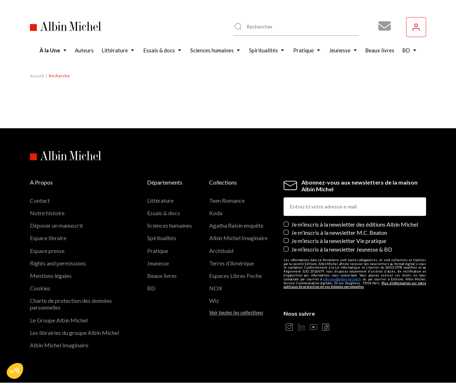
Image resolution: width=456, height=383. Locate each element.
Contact (40, 200)
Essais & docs (163, 212)
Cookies (40, 288)
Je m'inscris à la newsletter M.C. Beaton (339, 232)
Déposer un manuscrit (56, 225)
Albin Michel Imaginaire (59, 345)
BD (151, 288)
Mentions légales (51, 275)
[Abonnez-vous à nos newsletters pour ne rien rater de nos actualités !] (381, 26)
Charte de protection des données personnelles (71, 304)
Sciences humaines (169, 225)
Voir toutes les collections (236, 313)
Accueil (37, 75)
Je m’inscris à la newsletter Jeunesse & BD (341, 249)
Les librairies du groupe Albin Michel (74, 332)
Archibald (221, 250)
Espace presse (47, 250)
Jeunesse (158, 263)
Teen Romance (227, 200)
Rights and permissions (58, 263)
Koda (215, 212)
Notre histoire (47, 212)
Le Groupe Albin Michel (59, 320)
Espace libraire (48, 237)
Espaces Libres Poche (235, 275)
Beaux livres (162, 275)
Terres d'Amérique (231, 263)
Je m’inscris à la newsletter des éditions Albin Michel (354, 224)
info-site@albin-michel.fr (342, 279)
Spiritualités (161, 237)
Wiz (214, 300)
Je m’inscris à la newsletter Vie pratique (338, 240)
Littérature (160, 200)
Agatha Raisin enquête (236, 225)
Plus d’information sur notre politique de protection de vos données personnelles (355, 285)
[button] (15, 370)
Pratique (157, 250)
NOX (215, 288)
